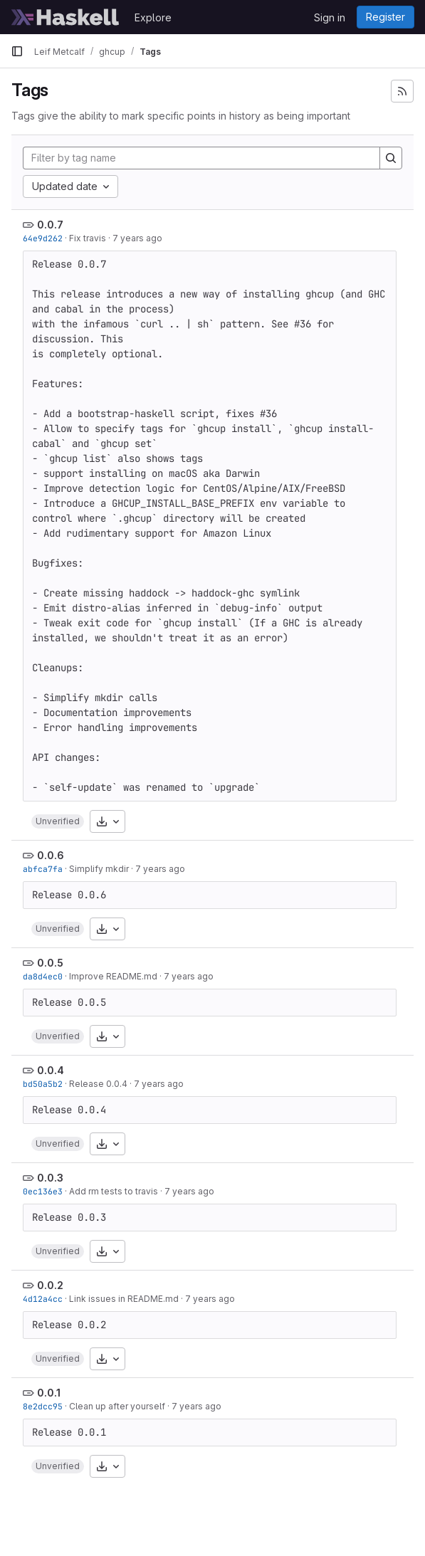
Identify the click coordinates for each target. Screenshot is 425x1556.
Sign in (329, 17)
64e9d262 (43, 238)
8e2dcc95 (43, 1406)
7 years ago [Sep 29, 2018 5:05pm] (210, 1298)
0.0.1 (49, 1393)
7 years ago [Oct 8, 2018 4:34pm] (159, 1083)
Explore (153, 17)
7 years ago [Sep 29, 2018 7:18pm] (189, 1191)
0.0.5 (50, 963)
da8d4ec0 (43, 976)
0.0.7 (50, 225)
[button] (57, 821)
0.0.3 (50, 1178)
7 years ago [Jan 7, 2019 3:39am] (137, 238)
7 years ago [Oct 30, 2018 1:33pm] (160, 868)
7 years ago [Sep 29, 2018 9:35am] (196, 1406)
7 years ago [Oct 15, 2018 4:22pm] (189, 976)
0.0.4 (50, 1070)
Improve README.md (113, 976)
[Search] (390, 158)
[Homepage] (65, 17)
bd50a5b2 (43, 1083)
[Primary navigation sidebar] (17, 51)
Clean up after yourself (117, 1406)
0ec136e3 (43, 1191)
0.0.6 (50, 855)
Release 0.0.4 (98, 1083)
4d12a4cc (43, 1298)
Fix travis (87, 238)
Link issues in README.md (124, 1298)
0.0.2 (50, 1285)
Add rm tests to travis (113, 1191)
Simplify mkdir (99, 868)
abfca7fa (43, 868)
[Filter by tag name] (201, 158)
